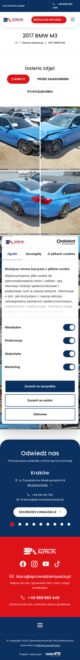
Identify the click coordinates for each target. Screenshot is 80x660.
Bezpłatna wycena (49, 20)
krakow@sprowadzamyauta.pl (40, 500)
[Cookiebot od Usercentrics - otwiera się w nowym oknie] (57, 242)
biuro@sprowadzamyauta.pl (40, 576)
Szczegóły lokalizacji (40, 512)
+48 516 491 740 (40, 495)
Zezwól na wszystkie (40, 386)
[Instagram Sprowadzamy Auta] (34, 564)
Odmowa (40, 414)
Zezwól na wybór (40, 400)
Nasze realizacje (33, 43)
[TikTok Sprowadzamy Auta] (57, 564)
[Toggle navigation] (40, 625)
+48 (40, 597)
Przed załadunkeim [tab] (53, 79)
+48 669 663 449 (62, 5)
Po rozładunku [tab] (40, 91)
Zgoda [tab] (12, 254)
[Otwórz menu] (73, 19)
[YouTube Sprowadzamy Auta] (46, 564)
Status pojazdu (14, 5)
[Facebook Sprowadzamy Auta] (23, 564)
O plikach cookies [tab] (61, 254)
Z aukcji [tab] (18, 79)
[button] (12, 524)
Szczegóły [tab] (33, 254)
